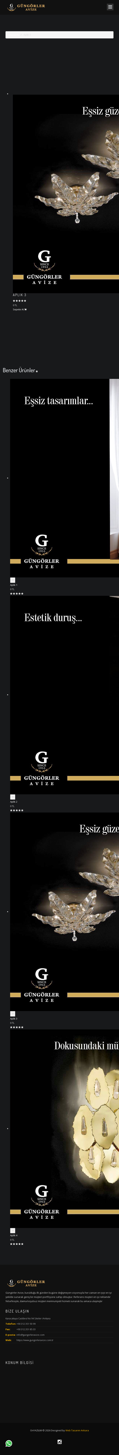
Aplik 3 (19, 295)
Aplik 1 (13, 585)
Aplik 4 (13, 1235)
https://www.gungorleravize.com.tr (35, 1340)
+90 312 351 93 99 (26, 1323)
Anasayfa (13, 34)
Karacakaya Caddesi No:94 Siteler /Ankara (28, 1318)
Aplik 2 (13, 801)
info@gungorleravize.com (31, 1334)
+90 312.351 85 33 (26, 1329)
